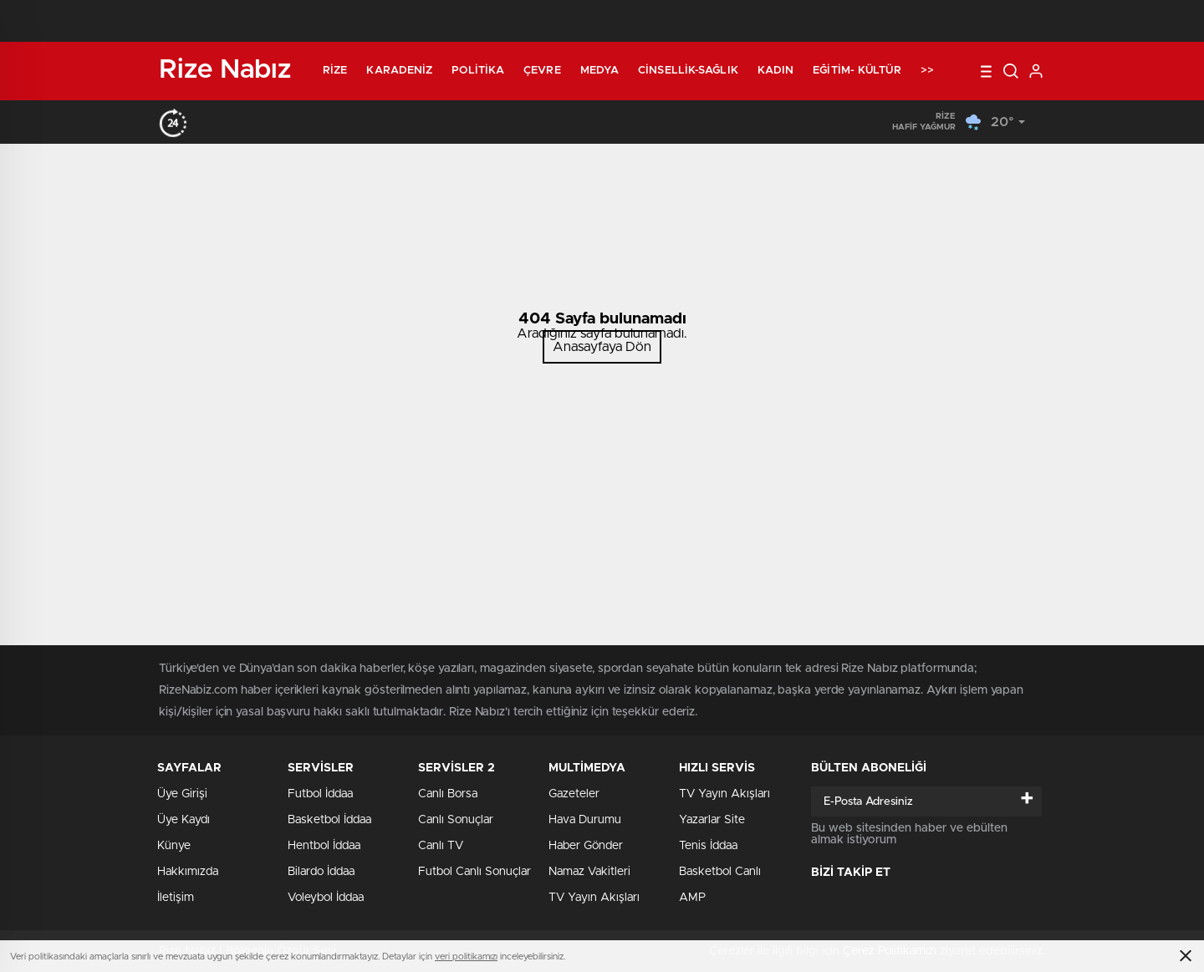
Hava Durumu (584, 820)
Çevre (542, 70)
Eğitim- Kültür (856, 70)
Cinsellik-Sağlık (688, 70)
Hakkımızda (187, 872)
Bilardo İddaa (321, 872)
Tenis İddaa (708, 846)
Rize (335, 70)
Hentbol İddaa (324, 846)
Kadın (776, 70)
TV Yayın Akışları (594, 897)
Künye (174, 846)
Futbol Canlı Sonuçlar (474, 872)
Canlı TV (440, 846)
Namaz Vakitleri (589, 872)
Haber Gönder (585, 846)
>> (927, 70)
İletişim (175, 897)
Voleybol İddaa (326, 897)
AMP (692, 897)
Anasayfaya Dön (602, 347)
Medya (600, 70)
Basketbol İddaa (329, 820)
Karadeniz (399, 70)
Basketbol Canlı (720, 872)
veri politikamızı (466, 956)
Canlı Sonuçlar (455, 820)
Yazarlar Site (712, 820)
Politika (478, 70)
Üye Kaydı (183, 820)
